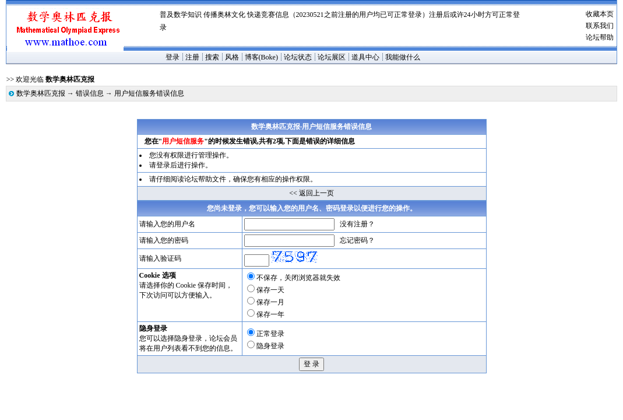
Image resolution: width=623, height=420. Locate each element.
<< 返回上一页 (311, 193)
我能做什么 (402, 57)
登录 (172, 57)
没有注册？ (357, 224)
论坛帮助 (600, 37)
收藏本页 (600, 14)
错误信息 (90, 93)
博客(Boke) (261, 57)
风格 (232, 57)
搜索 (212, 57)
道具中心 (365, 57)
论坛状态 (298, 57)
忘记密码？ (357, 240)
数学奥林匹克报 (40, 93)
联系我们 (600, 26)
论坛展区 (332, 57)
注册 (192, 57)
